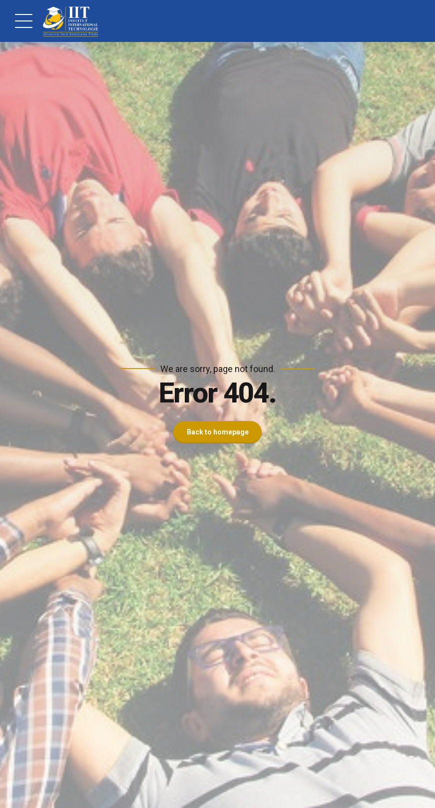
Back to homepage (218, 432)
